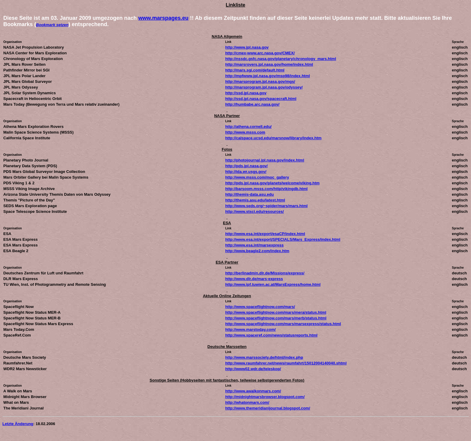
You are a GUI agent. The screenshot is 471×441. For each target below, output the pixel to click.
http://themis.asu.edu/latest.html (255, 200)
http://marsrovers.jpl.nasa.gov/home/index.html (269, 64)
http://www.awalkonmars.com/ (253, 391)
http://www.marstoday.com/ (250, 329)
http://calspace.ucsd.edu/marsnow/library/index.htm (273, 138)
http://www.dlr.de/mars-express (254, 278)
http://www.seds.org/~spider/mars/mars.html (266, 206)
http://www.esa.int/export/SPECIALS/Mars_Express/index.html (282, 239)
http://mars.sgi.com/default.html (254, 70)
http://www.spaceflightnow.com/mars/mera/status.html (275, 312)
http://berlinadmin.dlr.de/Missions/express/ (265, 273)
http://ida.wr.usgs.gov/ (245, 171)
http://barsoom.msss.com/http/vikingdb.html (266, 188)
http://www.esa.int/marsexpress (254, 245)
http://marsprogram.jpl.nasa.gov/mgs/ (260, 81)
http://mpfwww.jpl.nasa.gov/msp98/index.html (267, 76)
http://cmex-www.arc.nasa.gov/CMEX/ (260, 53)
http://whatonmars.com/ (247, 402)
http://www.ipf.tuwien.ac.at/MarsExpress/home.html (273, 284)
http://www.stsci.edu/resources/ (254, 211)
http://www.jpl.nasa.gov (247, 47)
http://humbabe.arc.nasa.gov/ (252, 104)
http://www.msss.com (245, 132)
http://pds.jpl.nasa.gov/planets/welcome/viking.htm (272, 183)
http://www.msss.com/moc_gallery (257, 177)
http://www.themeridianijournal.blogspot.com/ (267, 408)
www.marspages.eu (163, 18)
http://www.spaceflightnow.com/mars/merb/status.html (276, 318)
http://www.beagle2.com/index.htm (257, 251)
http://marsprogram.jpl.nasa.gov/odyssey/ (264, 87)
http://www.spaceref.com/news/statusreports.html (271, 335)
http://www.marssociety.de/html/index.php (264, 357)
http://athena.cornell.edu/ (248, 126)
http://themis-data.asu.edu (249, 194)
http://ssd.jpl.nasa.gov (245, 93)
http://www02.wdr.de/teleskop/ (253, 369)
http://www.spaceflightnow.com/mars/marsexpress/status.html (283, 324)
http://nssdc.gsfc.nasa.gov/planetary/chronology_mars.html (280, 58)
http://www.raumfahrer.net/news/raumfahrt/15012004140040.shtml (286, 363)
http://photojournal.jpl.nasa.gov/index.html (264, 160)
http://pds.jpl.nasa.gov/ (246, 166)
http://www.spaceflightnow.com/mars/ (260, 306)
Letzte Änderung (17, 423)
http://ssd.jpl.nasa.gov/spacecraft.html (260, 98)
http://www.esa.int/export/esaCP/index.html (265, 233)
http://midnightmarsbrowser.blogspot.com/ (265, 396)
